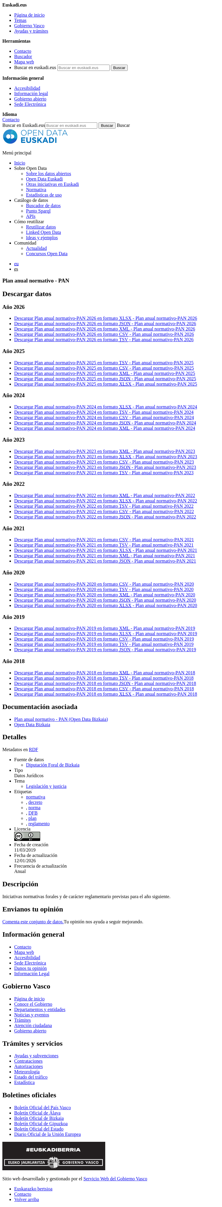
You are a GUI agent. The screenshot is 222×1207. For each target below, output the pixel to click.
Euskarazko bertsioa (33, 1188)
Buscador (23, 56)
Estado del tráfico (31, 1077)
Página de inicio (29, 14)
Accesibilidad (27, 88)
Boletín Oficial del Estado (39, 1128)
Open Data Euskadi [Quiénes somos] (44, 178)
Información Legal (32, 973)
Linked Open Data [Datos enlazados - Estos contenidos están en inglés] (43, 232)
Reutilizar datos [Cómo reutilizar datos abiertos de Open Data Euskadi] (41, 226)
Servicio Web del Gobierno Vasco (115, 1178)
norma (34, 807)
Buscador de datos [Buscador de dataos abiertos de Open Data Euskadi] (43, 205)
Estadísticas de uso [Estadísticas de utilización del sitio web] (44, 194)
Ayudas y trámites (31, 30)
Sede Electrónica (30, 104)
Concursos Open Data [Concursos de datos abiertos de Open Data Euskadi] (46, 253)
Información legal (31, 93)
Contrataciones (28, 1061)
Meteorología (27, 1071)
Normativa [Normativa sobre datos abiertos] (36, 189)
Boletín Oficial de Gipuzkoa (41, 1123)
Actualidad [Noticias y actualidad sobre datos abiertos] (36, 248)
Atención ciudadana (33, 1025)
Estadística (24, 1082)
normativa (35, 796)
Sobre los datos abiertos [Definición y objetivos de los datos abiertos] (48, 173)
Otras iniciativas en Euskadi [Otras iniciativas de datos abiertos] (52, 184)
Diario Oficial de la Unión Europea (47, 1134)
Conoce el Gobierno (33, 1004)
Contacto (22, 51)
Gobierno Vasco (29, 25)
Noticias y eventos (31, 1014)
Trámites (22, 1020)
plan (32, 818)
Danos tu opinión (30, 968)
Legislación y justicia (46, 786)
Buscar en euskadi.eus (35, 67)
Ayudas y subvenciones (36, 1055)
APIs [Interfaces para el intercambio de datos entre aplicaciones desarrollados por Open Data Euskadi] (30, 216)
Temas (20, 20)
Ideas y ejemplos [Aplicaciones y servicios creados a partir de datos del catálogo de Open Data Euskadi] (42, 237)
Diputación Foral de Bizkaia (53, 764)
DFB (33, 812)
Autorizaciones (28, 1066)
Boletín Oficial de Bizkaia (39, 1118)
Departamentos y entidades (39, 1009)
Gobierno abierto (30, 98)
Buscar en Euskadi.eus (23, 125)
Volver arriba (26, 1199)
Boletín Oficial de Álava (37, 1112)
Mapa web (24, 61)
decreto (35, 802)
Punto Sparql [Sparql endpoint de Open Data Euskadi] (38, 210)
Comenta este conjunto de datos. (33, 921)
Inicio (19, 162)
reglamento (39, 823)
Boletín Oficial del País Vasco (42, 1107)
